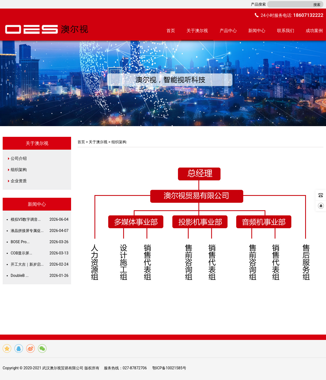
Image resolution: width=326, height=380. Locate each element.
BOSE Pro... (39, 241)
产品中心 (228, 30)
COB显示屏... (39, 253)
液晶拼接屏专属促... (39, 230)
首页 (170, 30)
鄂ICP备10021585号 (169, 368)
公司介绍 (19, 158)
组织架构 (19, 169)
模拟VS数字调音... (39, 219)
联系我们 (285, 30)
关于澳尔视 (197, 30)
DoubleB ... (39, 275)
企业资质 (19, 181)
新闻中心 (256, 30)
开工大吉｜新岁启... (39, 264)
